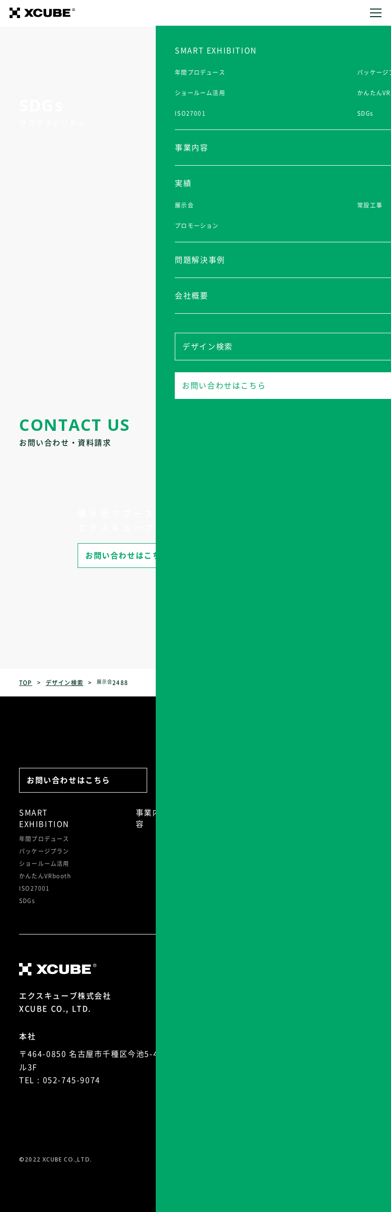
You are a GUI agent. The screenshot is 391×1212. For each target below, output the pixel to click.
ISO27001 (34, 888)
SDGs (27, 901)
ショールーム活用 (44, 863)
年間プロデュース (44, 839)
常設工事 (217, 840)
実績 (212, 812)
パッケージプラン (44, 851)
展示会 (213, 827)
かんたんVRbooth (45, 876)
